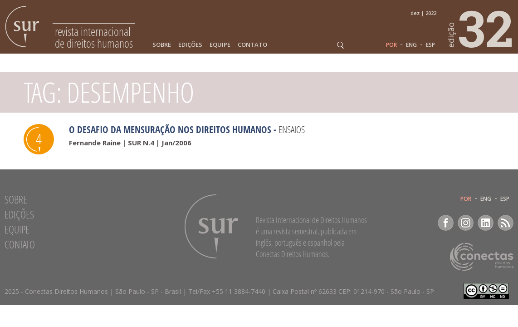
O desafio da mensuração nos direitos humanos (170, 129)
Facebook (446, 223)
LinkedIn (486, 223)
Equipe (220, 45)
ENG (411, 45)
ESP (430, 45)
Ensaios (292, 129)
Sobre (161, 45)
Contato (252, 45)
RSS (505, 223)
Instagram (466, 223)
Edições (190, 45)
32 (480, 27)
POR (391, 45)
